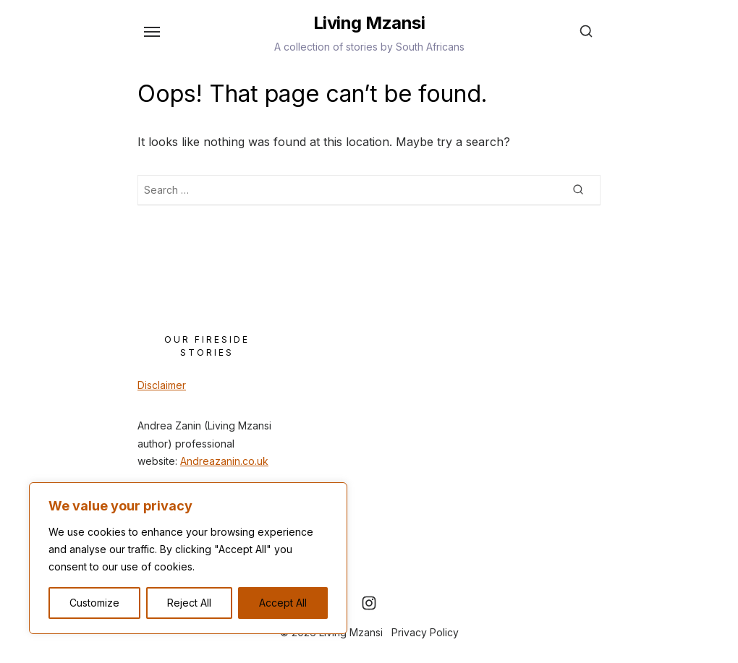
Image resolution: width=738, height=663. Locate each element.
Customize (94, 602)
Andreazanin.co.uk (224, 461)
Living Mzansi (369, 22)
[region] (188, 558)
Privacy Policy (425, 632)
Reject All (189, 602)
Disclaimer (161, 385)
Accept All (283, 602)
